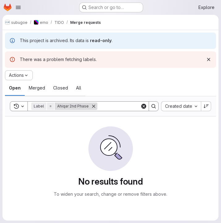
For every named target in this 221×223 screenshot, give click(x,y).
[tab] (15, 88)
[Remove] (93, 106)
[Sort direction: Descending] (206, 106)
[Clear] (143, 106)
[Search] (136, 106)
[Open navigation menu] (18, 7)
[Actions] (19, 75)
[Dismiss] (208, 59)
